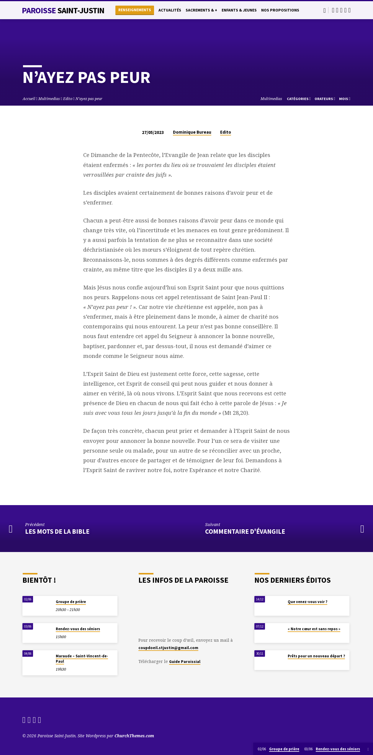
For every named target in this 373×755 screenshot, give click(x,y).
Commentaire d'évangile (245, 531)
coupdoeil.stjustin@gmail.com (168, 647)
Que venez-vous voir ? (307, 601)
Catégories (299, 98)
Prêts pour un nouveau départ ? (316, 656)
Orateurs (325, 98)
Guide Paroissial (184, 661)
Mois (344, 98)
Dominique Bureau (192, 132)
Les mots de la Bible (57, 531)
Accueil (29, 98)
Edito (67, 98)
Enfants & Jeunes (239, 10)
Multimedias (49, 98)
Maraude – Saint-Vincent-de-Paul (82, 659)
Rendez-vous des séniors (78, 628)
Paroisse (63, 10)
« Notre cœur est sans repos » (314, 628)
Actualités (169, 10)
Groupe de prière (71, 601)
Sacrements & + (201, 10)
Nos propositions (280, 10)
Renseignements (134, 9)
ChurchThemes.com (134, 735)
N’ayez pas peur (89, 98)
